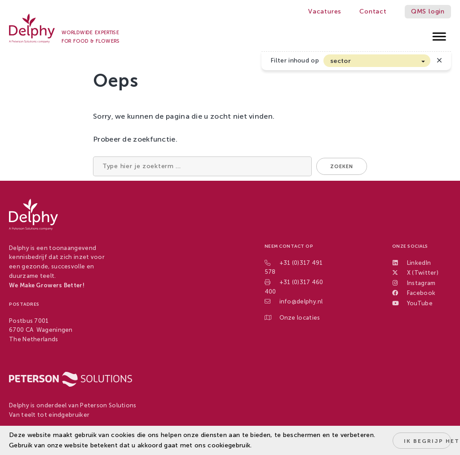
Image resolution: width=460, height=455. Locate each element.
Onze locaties (299, 317)
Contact (373, 11)
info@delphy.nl (301, 301)
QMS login (428, 11)
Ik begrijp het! (427, 441)
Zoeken (341, 167)
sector (340, 61)
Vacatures (324, 11)
